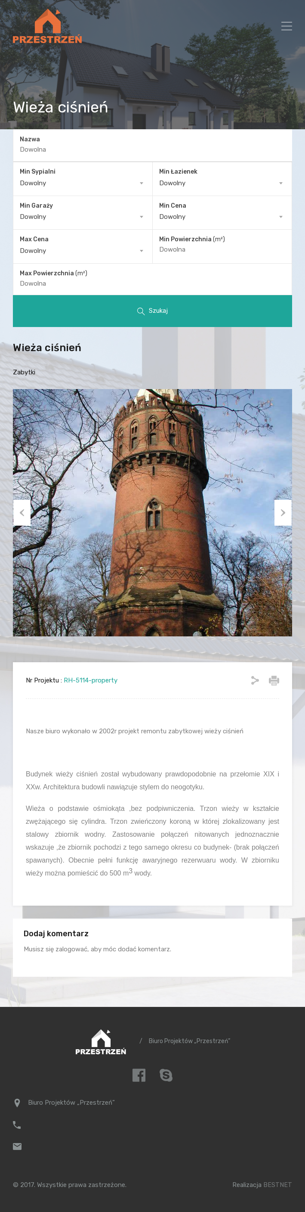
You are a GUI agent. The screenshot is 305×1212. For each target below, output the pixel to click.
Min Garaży (36, 204)
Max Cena (34, 238)
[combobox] (82, 182)
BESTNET (277, 1184)
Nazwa (30, 139)
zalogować (71, 948)
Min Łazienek (178, 170)
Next (283, 511)
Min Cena (172, 204)
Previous (21, 511)
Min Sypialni (37, 170)
